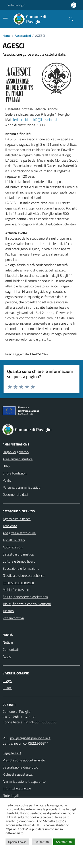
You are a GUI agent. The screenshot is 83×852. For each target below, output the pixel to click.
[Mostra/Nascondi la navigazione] (5, 18)
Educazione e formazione (21, 568)
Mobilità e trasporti (16, 589)
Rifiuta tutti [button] (42, 842)
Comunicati (11, 649)
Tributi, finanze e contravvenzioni (27, 603)
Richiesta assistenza (18, 774)
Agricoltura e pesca (17, 518)
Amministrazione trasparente (24, 781)
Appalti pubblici (14, 540)
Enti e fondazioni (15, 473)
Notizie (8, 642)
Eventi (7, 688)
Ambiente (10, 526)
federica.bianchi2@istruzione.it (35, 119)
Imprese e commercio (18, 582)
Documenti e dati (15, 494)
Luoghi (7, 681)
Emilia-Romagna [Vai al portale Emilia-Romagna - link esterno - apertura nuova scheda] (16, 5)
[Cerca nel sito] (71, 19)
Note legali (11, 795)
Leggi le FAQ (12, 753)
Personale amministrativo (21, 487)
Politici (7, 480)
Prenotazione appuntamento (24, 760)
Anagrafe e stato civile (19, 533)
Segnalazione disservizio (20, 767)
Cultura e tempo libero (19, 561)
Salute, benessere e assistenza (25, 596)
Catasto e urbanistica (18, 554)
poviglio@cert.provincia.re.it (30, 738)
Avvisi (7, 656)
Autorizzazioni (13, 547)
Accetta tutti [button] (64, 842)
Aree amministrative (18, 459)
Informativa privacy (17, 788)
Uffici (6, 466)
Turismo (8, 611)
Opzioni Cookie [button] (17, 842)
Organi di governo (16, 452)
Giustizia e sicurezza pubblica (23, 575)
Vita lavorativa (13, 618)
